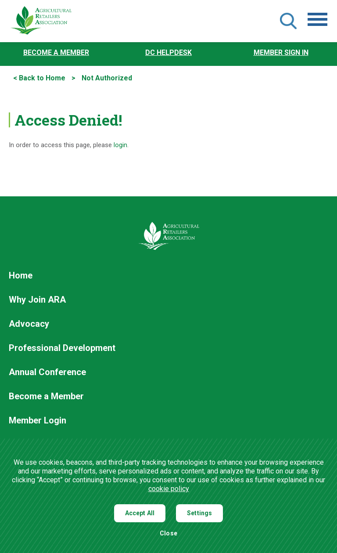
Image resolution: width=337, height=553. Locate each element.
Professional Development (62, 348)
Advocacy (29, 324)
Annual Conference (47, 372)
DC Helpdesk (168, 52)
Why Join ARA (37, 300)
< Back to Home (39, 78)
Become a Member (56, 52)
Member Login (37, 421)
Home (20, 276)
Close (168, 533)
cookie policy (168, 488)
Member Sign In (281, 52)
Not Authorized (107, 78)
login (120, 145)
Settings (199, 513)
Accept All (140, 513)
